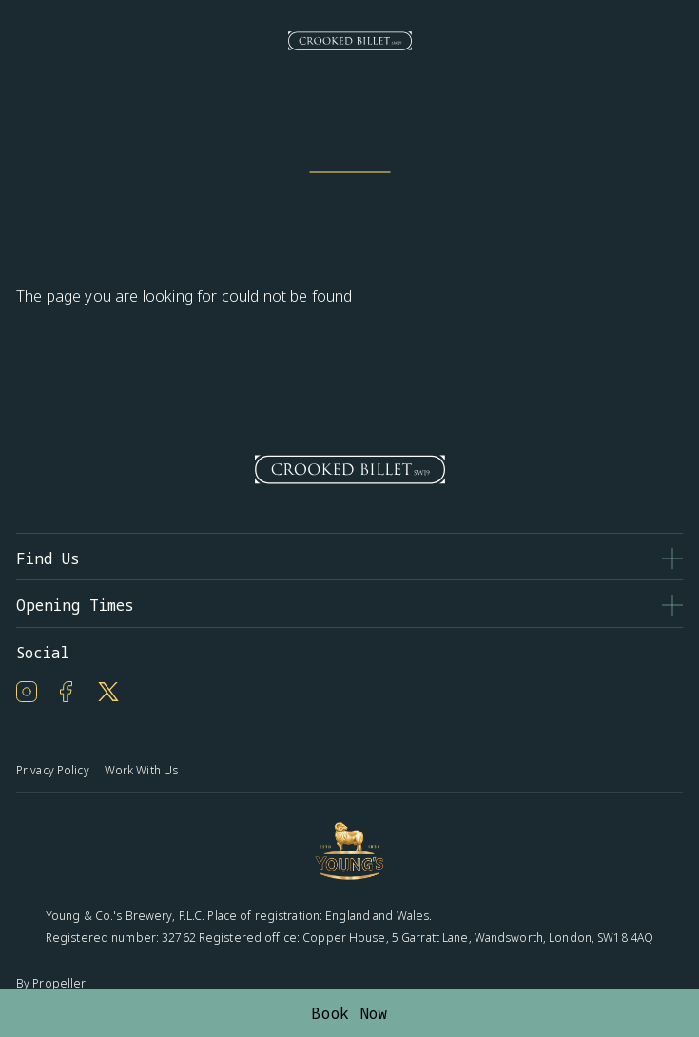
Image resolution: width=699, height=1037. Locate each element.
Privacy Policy (52, 770)
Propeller (59, 983)
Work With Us (141, 770)
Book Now (349, 1013)
